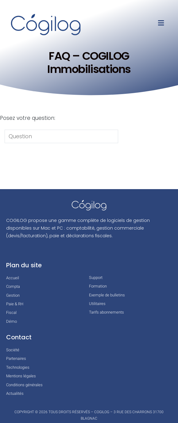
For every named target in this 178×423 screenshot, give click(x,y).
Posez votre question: (27, 118)
